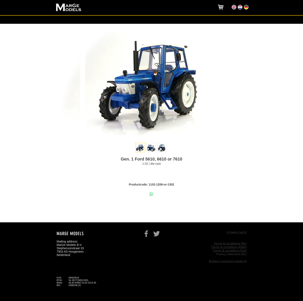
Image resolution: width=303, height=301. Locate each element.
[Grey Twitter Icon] (156, 233)
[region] (221, 7)
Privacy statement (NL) (231, 254)
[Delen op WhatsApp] (151, 194)
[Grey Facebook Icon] (146, 233)
